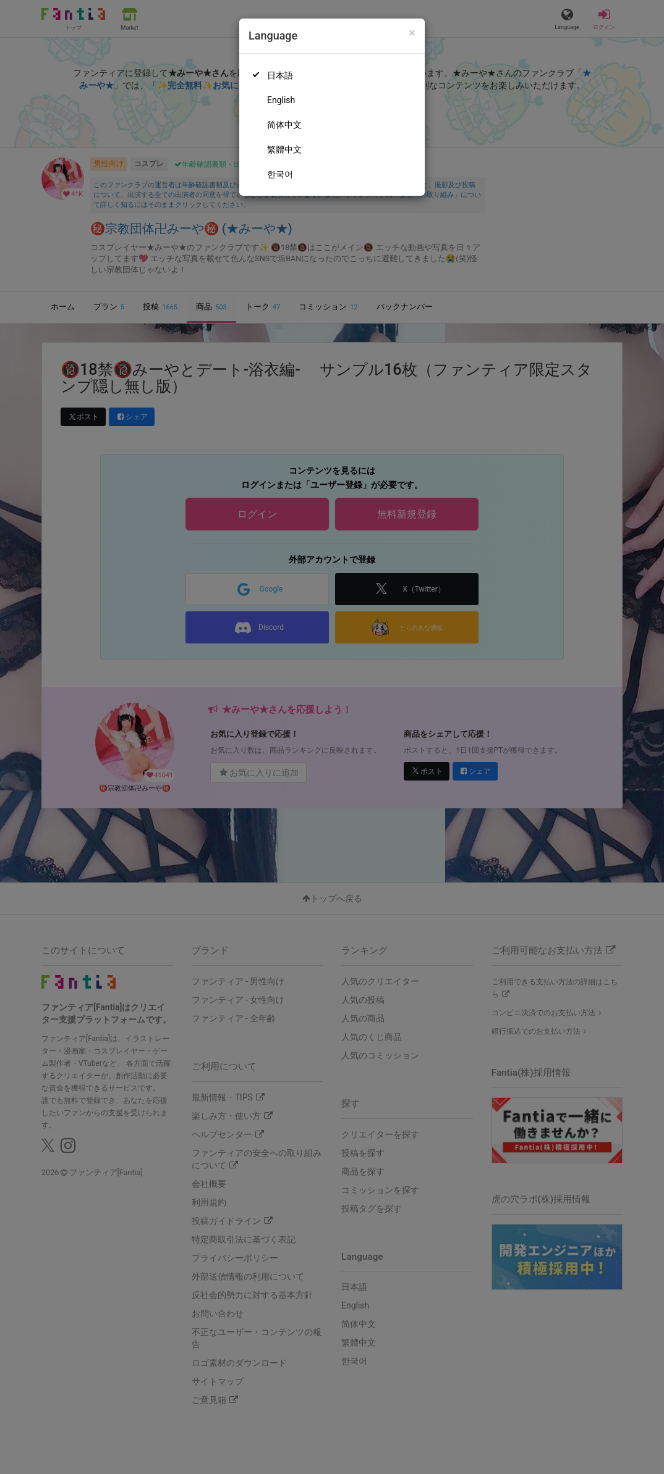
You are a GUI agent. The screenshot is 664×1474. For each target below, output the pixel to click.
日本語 (280, 75)
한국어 (280, 174)
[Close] (412, 33)
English (281, 100)
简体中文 (284, 125)
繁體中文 (284, 149)
